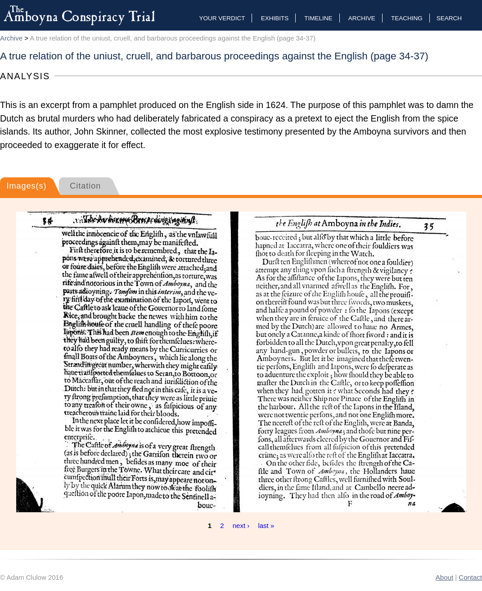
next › (241, 525)
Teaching (407, 18)
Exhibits (275, 18)
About (444, 577)
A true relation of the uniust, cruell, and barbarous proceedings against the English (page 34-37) (172, 38)
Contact (470, 577)
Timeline (318, 18)
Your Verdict (222, 18)
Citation (85, 185)
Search (449, 18)
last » (266, 525)
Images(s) (26, 185)
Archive (361, 18)
